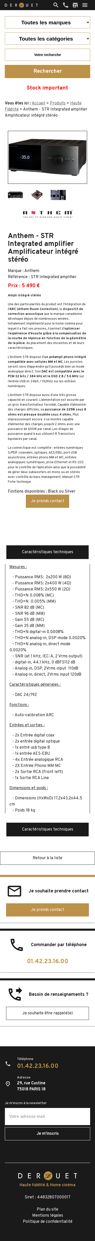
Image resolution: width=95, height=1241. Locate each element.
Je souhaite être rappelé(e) (47, 1013)
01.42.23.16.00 (47, 961)
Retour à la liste (47, 858)
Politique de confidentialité (47, 1221)
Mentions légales (47, 1215)
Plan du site (47, 1209)
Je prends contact (47, 501)
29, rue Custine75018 (31, 1086)
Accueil (38, 103)
